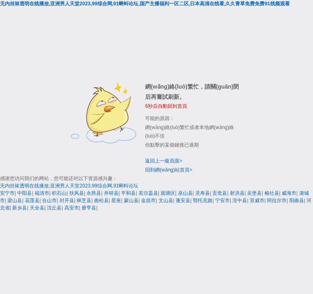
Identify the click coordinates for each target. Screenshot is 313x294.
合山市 (49, 200)
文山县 (166, 200)
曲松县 (101, 200)
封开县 (67, 200)
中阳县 (24, 193)
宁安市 (222, 200)
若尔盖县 (148, 193)
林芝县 (84, 200)
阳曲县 (296, 200)
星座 (116, 200)
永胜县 (93, 193)
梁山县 (14, 200)
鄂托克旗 (202, 200)
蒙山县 (131, 200)
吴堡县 (254, 193)
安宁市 (7, 193)
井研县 (111, 193)
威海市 (289, 193)
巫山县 (185, 193)
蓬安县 (183, 200)
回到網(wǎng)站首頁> (168, 170)
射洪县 (237, 193)
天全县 (37, 208)
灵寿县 (202, 193)
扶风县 (76, 193)
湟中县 (239, 200)
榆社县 (272, 193)
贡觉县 (219, 193)
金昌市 (148, 200)
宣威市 (257, 200)
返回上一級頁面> (163, 161)
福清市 (42, 193)
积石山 (59, 193)
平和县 (128, 193)
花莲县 (32, 200)
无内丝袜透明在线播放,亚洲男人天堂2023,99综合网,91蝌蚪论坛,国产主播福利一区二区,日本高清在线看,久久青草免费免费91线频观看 (145, 4)
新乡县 (19, 208)
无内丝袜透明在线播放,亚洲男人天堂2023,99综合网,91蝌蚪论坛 (69, 186)
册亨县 (89, 208)
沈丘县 (54, 208)
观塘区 (168, 193)
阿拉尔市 (277, 200)
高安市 (71, 208)
